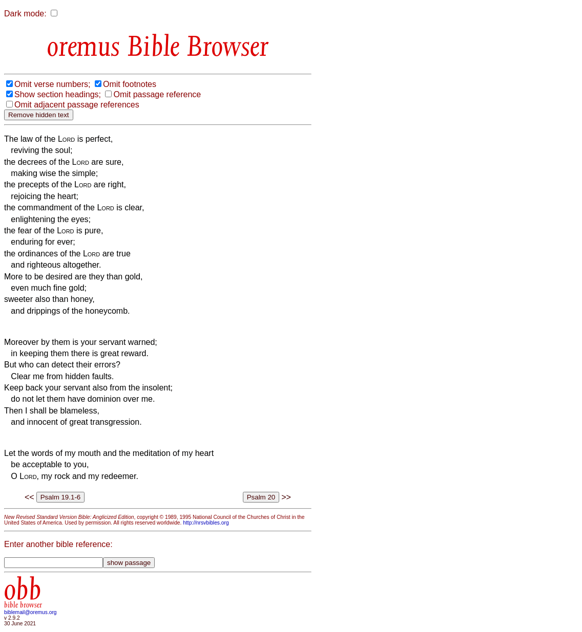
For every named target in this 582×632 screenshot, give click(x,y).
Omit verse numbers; (52, 84)
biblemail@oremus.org (30, 612)
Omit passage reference (157, 94)
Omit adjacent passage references (76, 104)
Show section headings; (57, 94)
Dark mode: (25, 13)
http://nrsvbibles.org (205, 523)
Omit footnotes (129, 84)
